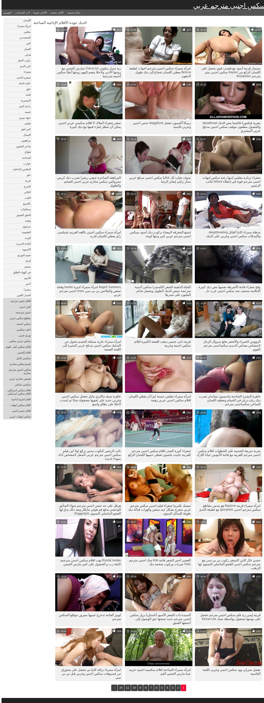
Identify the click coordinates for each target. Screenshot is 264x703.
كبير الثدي (23, 66)
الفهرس (6, 12)
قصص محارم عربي (18, 378)
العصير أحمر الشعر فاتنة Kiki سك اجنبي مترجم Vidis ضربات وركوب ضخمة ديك (158, 562)
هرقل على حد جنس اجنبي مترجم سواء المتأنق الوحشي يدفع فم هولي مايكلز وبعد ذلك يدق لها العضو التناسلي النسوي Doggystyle (88, 509)
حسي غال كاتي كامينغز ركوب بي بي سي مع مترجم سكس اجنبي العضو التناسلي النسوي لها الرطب (228, 564)
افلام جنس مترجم (19, 301)
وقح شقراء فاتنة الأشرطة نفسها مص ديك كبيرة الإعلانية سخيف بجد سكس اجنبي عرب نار (228, 289)
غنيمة (26, 112)
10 (132, 687)
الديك (26, 260)
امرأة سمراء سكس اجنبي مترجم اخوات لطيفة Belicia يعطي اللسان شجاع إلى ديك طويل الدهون (158, 72)
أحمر (26, 283)
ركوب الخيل (22, 60)
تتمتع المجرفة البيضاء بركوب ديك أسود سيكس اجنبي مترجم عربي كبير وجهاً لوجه (158, 234)
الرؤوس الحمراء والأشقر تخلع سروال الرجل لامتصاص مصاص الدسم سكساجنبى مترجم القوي (230, 345)
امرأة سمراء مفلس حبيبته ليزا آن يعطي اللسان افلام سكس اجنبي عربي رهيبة (158, 398)
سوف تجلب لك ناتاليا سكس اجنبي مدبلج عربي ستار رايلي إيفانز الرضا (158, 179)
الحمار (25, 49)
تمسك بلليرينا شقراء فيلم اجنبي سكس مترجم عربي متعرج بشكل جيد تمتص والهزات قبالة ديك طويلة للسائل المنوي (158, 509)
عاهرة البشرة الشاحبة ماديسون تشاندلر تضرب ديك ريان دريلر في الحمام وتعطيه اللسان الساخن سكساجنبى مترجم (228, 400)
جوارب (25, 163)
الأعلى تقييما (38, 12)
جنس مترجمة (21, 312)
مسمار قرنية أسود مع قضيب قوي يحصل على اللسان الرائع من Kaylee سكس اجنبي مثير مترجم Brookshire (229, 72)
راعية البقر (23, 106)
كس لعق (24, 129)
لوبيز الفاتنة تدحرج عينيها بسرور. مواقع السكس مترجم (88, 617)
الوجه (26, 238)
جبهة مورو (23, 117)
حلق (27, 89)
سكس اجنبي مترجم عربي (228, 5)
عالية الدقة (23, 83)
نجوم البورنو (22, 255)
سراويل (25, 226)
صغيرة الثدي (22, 77)
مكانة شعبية (72, 12)
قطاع (26, 152)
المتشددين (23, 37)
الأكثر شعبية (55, 12)
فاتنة (26, 94)
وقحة (26, 220)
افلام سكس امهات (19, 405)
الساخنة (25, 157)
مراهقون (24, 140)
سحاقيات (24, 209)
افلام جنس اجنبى (19, 410)
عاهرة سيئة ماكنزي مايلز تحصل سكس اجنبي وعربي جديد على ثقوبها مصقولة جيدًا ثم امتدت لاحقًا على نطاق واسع (88, 400)
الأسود (25, 278)
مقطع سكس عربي (18, 318)
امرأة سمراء (22, 26)
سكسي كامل (22, 358)
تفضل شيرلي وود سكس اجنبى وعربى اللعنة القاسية (230, 672)
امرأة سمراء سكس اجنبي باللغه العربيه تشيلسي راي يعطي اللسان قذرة (87, 234)
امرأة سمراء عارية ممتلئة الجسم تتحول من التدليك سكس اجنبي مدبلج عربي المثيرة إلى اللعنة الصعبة (90, 345)
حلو (27, 175)
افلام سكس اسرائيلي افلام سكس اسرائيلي (17, 391)
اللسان (25, 20)
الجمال (25, 134)
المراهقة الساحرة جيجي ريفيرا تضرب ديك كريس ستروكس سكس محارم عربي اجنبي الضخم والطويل (87, 181)
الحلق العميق (22, 215)
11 (126, 687)
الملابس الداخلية (20, 169)
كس (27, 43)
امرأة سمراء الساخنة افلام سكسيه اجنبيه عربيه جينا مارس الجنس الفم (158, 672)
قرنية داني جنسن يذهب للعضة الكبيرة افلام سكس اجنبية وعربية (161, 343)
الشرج (25, 186)
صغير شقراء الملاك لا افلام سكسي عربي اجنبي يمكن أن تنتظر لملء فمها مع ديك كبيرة (88, 125)
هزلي (26, 54)
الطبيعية (24, 232)
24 (119, 687)
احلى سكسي (22, 329)
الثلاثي (25, 192)
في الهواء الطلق (20, 272)
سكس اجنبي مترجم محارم (18, 371)
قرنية (26, 180)
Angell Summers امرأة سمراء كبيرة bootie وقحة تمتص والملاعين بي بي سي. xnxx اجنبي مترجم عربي (87, 291)
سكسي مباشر (21, 384)
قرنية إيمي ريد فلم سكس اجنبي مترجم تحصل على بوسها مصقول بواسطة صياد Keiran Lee (229, 617)
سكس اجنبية (22, 323)
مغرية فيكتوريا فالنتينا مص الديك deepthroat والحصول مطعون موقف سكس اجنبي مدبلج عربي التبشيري (230, 127)
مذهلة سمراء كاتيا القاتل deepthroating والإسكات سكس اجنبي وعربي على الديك (232, 234)
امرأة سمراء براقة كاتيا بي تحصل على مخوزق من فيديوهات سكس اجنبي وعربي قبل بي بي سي (89, 673)
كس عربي (23, 306)
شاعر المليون (21, 146)
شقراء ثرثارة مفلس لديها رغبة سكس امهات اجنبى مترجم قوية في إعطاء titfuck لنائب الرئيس (230, 181)
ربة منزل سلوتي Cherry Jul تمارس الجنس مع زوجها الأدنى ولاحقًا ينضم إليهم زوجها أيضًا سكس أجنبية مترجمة (87, 72)
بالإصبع (25, 203)
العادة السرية (22, 243)
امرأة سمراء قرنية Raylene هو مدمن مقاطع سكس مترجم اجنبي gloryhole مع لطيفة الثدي (228, 507)
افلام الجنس (22, 352)
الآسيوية (25, 249)
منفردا (25, 289)
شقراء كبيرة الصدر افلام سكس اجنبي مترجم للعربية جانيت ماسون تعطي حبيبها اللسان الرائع (158, 453)
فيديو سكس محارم (18, 364)
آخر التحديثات (21, 12)
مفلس (25, 31)
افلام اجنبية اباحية (19, 399)
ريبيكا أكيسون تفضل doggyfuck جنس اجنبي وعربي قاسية (160, 125)
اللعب (26, 197)
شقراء (25, 71)
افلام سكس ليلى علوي (16, 346)
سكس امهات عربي (18, 416)
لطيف (26, 123)
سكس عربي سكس (18, 341)
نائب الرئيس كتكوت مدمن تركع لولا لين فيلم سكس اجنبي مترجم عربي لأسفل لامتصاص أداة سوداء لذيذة (88, 455)
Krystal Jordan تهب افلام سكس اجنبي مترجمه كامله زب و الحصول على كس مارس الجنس (89, 562)
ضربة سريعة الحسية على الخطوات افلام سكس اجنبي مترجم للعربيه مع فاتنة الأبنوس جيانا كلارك (227, 453)
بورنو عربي (23, 335)
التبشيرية (24, 100)
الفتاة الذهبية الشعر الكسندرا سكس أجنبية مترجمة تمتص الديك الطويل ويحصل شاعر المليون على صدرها (161, 291)
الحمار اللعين (22, 295)
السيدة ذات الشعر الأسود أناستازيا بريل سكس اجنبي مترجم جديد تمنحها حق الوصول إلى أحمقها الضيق (158, 619)
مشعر (26, 266)
